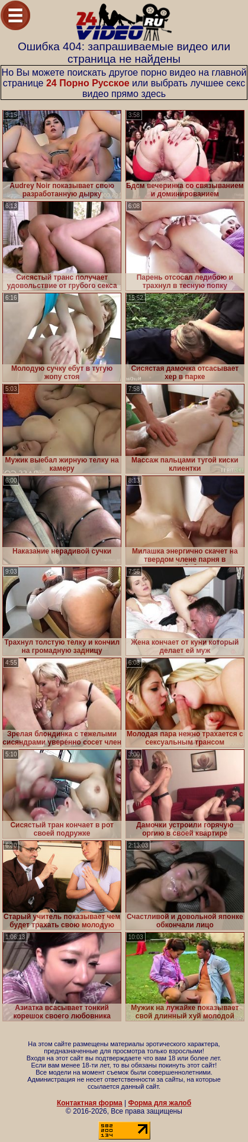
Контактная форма (90, 1103)
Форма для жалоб (160, 1103)
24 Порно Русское (88, 83)
